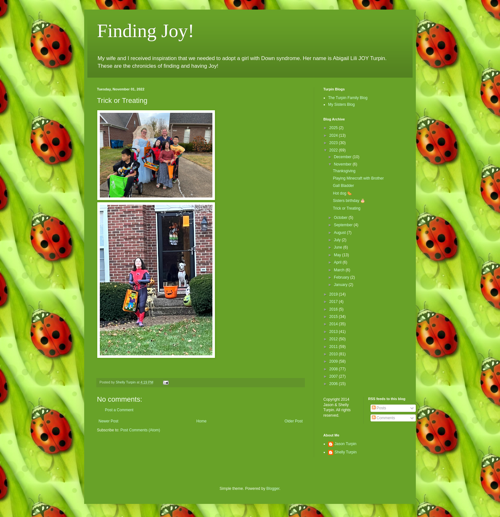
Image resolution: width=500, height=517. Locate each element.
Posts (379, 408)
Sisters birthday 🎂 (349, 200)
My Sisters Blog (341, 104)
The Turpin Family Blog (347, 98)
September (344, 225)
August (340, 232)
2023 (334, 143)
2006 (334, 384)
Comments (383, 418)
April (338, 262)
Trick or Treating (346, 208)
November (343, 164)
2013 (334, 331)
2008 (334, 369)
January (341, 284)
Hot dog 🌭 (342, 193)
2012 (334, 339)
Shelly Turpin (346, 452)
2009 (334, 361)
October (341, 217)
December (343, 157)
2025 (334, 128)
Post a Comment (119, 410)
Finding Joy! (145, 30)
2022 (334, 150)
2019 (334, 294)
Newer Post (108, 421)
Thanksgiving (344, 171)
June (338, 247)
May (338, 255)
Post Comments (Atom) (140, 430)
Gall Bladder (343, 185)
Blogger (272, 488)
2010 (334, 354)
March (340, 270)
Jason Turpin (346, 444)
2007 (334, 376)
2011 (334, 346)
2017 (334, 301)
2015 (334, 316)
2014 (334, 324)
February (342, 277)
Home (201, 421)
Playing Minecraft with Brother (358, 178)
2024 (334, 135)
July (338, 240)
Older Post (293, 421)
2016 (334, 309)
